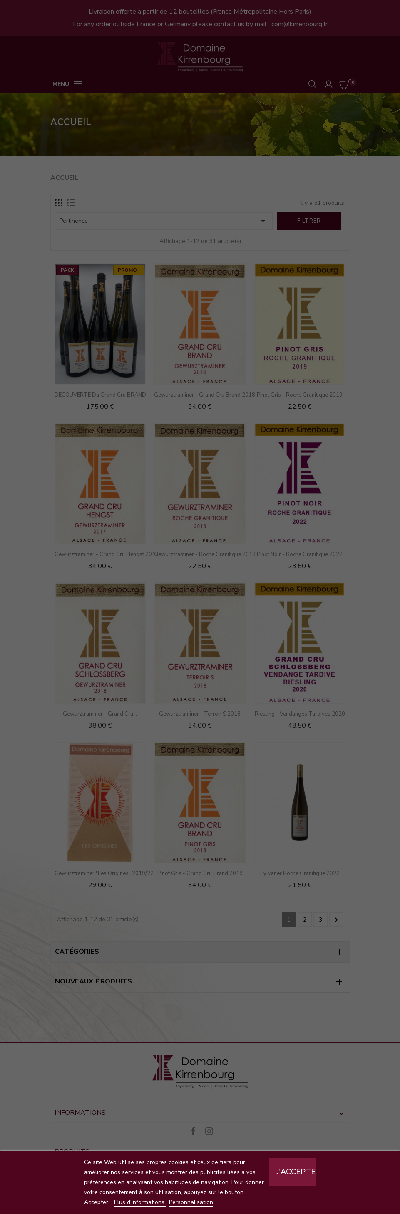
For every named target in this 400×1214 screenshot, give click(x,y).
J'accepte (296, 1172)
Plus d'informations (140, 1202)
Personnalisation (191, 1202)
